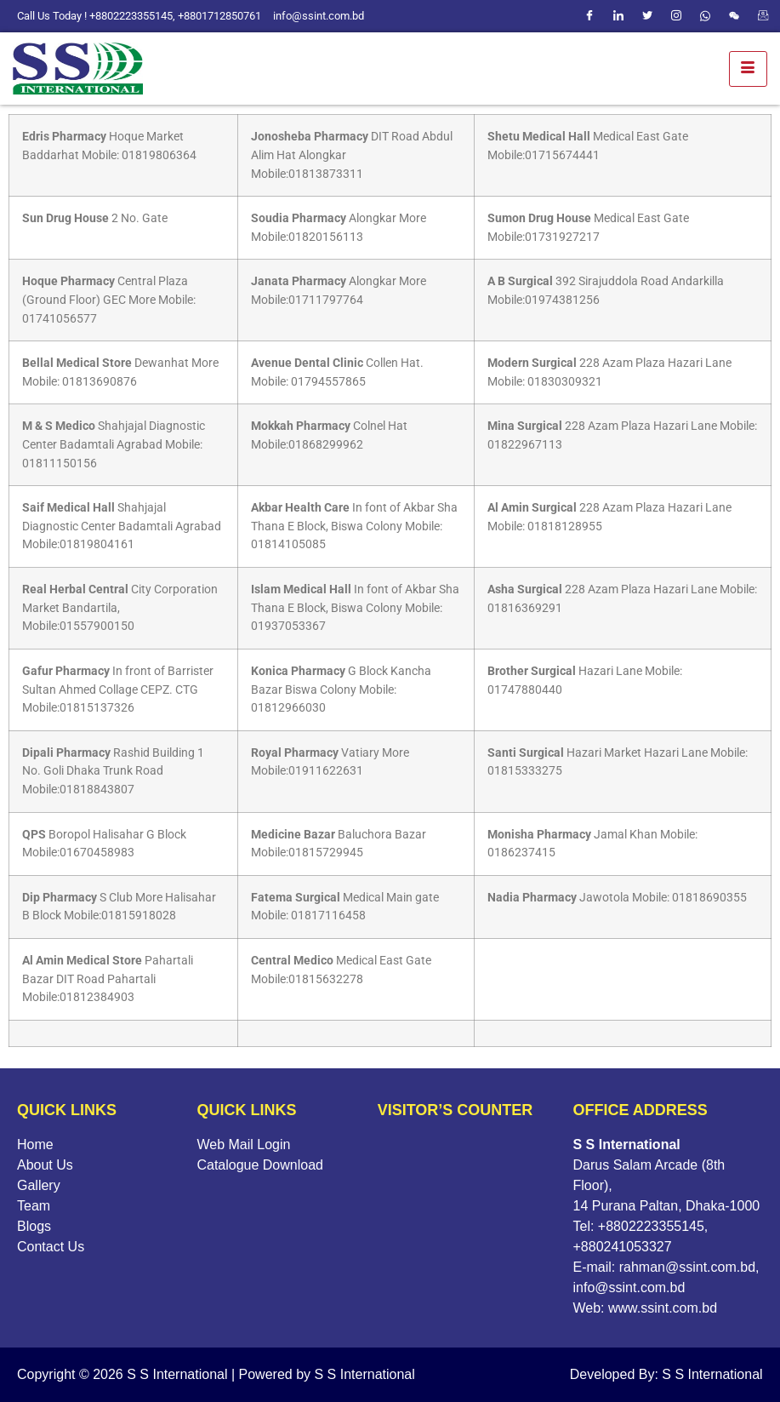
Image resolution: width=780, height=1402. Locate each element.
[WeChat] (734, 16)
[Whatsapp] (705, 16)
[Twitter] (647, 16)
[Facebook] (589, 16)
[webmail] (763, 16)
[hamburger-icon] (748, 69)
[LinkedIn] (618, 16)
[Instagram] (676, 16)
